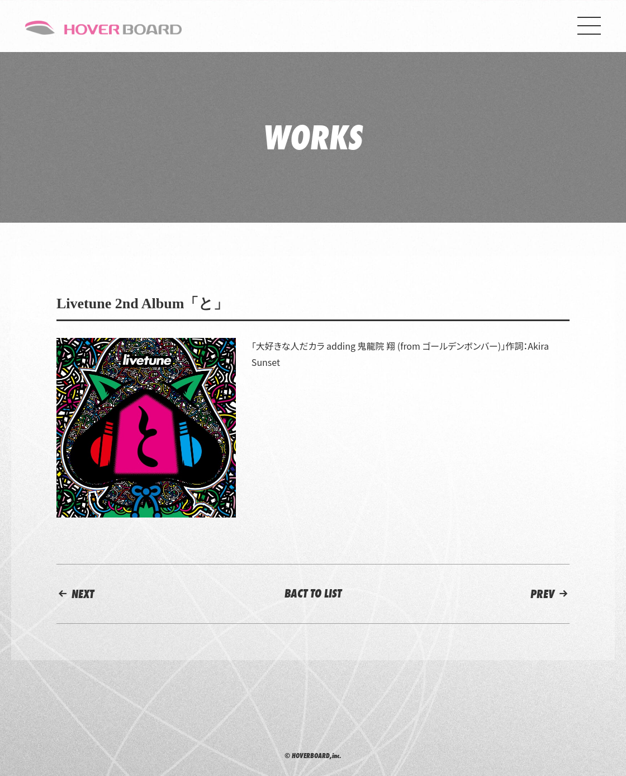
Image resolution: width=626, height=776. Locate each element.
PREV (550, 594)
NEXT (75, 594)
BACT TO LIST (313, 593)
